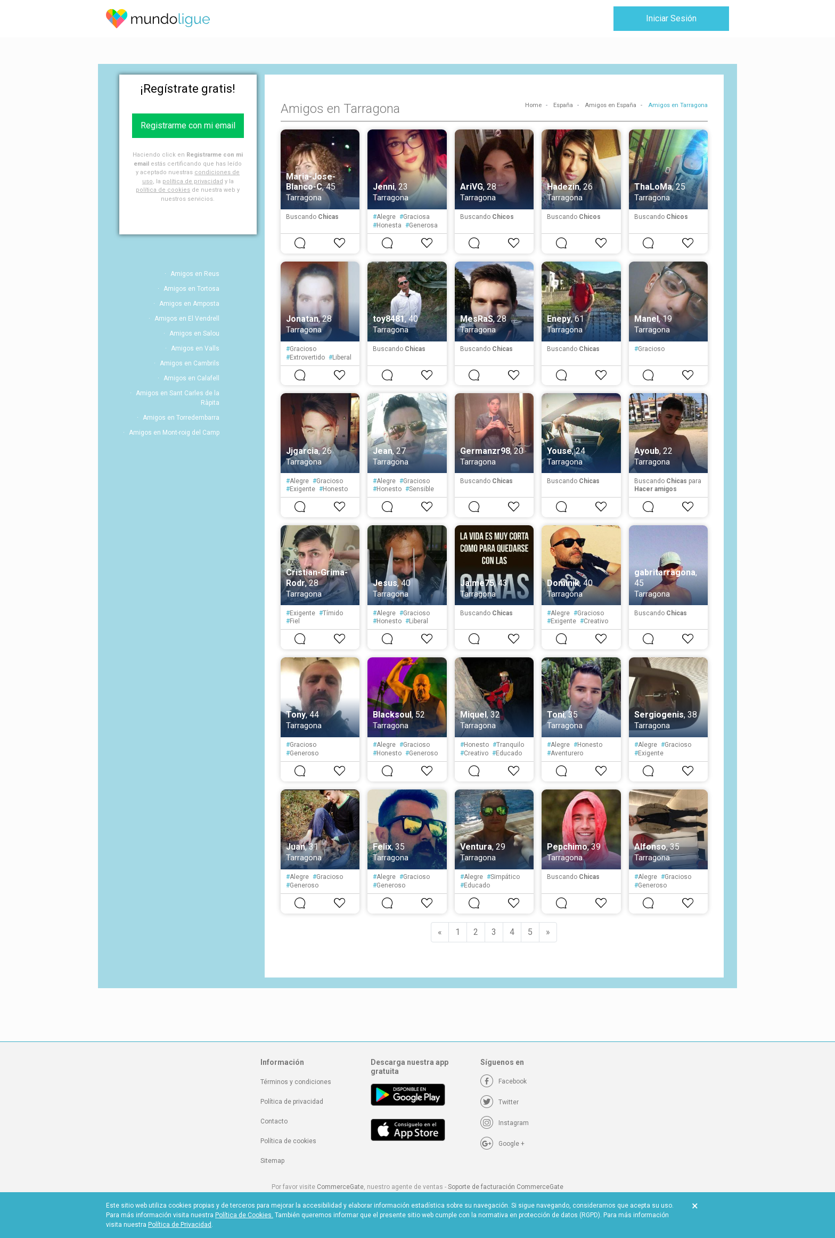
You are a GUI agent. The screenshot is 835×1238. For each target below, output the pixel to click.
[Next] (548, 932)
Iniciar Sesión (671, 18)
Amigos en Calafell (191, 378)
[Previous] (440, 932)
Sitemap (272, 1160)
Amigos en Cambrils (189, 363)
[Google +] (502, 1143)
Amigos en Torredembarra (181, 417)
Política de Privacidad (179, 1224)
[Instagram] (504, 1123)
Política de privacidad (291, 1101)
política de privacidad (192, 181)
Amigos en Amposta (189, 303)
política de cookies (163, 189)
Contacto (274, 1121)
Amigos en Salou (194, 333)
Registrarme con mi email (188, 125)
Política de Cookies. (244, 1215)
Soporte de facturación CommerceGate (505, 1187)
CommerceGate (340, 1187)
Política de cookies (288, 1141)
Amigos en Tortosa (191, 288)
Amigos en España (610, 105)
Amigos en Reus (194, 274)
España (563, 105)
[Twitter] (499, 1102)
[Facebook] (503, 1081)
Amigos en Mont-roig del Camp (174, 432)
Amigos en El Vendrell (186, 318)
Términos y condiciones (295, 1082)
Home (533, 105)
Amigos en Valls (195, 348)
